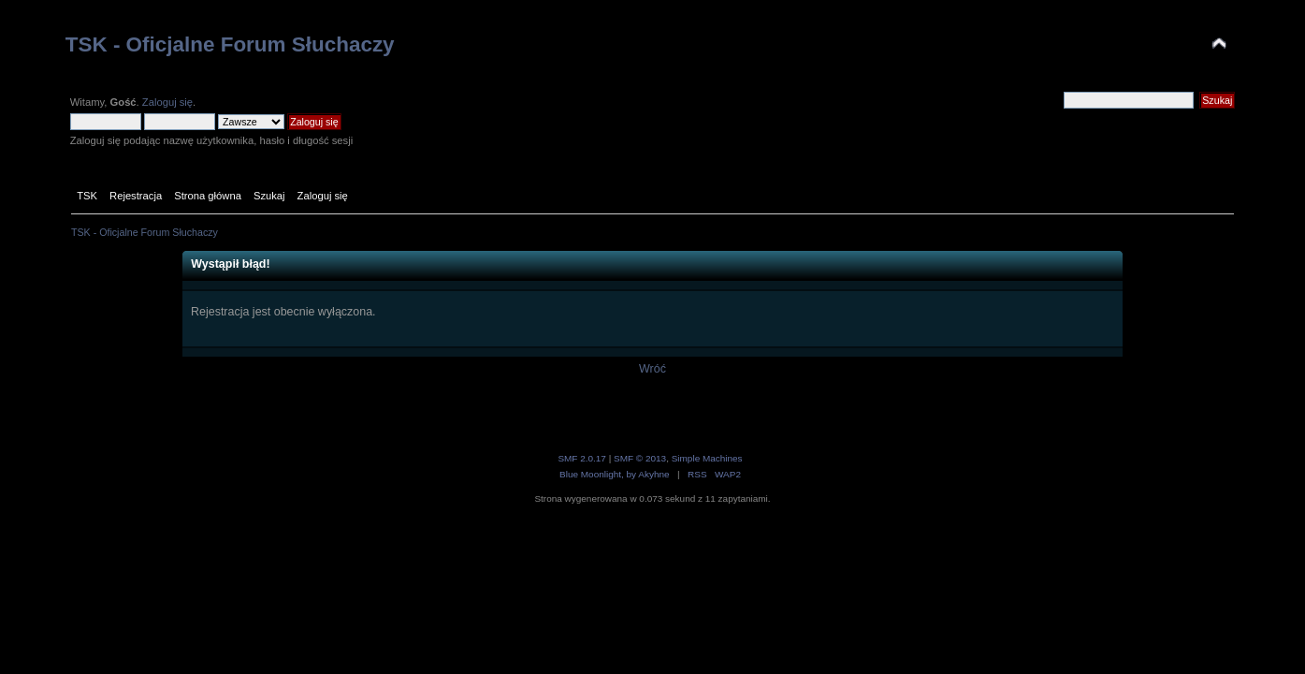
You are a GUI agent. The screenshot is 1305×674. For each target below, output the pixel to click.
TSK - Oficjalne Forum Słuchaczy (230, 44)
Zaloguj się (167, 102)
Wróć (652, 368)
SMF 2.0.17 (582, 458)
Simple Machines (707, 458)
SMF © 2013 (640, 458)
